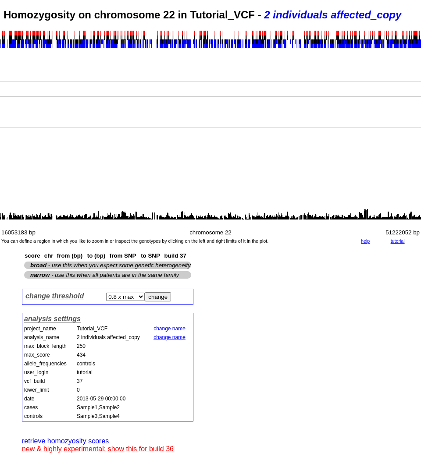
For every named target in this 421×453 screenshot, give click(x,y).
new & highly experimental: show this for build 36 (98, 449)
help (365, 241)
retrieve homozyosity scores (65, 441)
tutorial (398, 241)
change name (169, 329)
